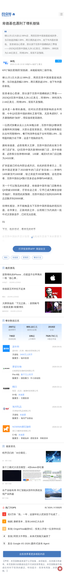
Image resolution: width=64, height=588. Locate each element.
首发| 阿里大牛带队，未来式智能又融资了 (29, 536)
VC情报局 (58, 508)
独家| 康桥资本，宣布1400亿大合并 (26, 521)
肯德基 (15, 257)
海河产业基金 (27, 418)
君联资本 (34, 438)
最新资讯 (10, 446)
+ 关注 (58, 61)
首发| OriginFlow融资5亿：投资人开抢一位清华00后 (34, 529)
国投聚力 (25, 378)
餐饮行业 (37, 257)
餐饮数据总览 (12, 320)
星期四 (25, 257)
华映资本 (44, 438)
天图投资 (25, 398)
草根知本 (25, 438)
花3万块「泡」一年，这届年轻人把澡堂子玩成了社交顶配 (34, 514)
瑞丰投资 (25, 358)
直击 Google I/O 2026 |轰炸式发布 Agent (28, 543)
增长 (6, 257)
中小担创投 (35, 378)
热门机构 (48, 508)
